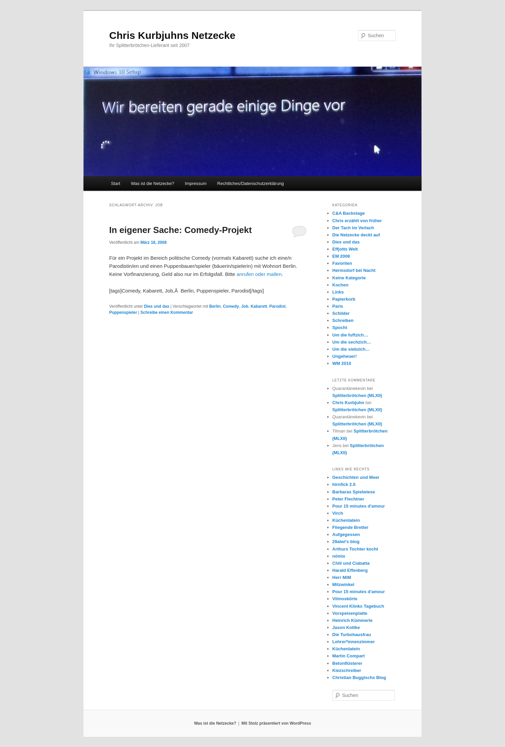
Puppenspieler (123, 312)
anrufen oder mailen (259, 274)
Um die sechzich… (351, 342)
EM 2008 (341, 256)
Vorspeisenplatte (349, 613)
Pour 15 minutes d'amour (358, 506)
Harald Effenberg (350, 570)
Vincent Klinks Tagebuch (358, 606)
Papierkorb (343, 299)
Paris (337, 306)
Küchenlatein (346, 520)
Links (338, 292)
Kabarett (258, 306)
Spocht (339, 327)
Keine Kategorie (349, 277)
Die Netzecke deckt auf (356, 234)
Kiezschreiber (346, 670)
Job (244, 306)
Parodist (277, 306)
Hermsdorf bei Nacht (354, 270)
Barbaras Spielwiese (353, 491)
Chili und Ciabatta (351, 563)
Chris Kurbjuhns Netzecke (172, 35)
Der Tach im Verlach (353, 227)
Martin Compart (348, 655)
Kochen (340, 284)
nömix (338, 556)
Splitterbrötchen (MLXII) (357, 395)
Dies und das (156, 306)
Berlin (215, 306)
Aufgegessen (346, 534)
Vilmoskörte (344, 598)
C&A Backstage (348, 213)
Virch (337, 513)
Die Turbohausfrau (351, 634)
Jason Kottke (346, 627)
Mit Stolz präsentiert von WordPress (276, 723)
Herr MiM (341, 577)
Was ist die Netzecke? (152, 183)
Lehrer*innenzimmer (353, 641)
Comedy (231, 306)
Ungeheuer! (344, 356)
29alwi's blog (345, 541)
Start (115, 183)
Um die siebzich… (351, 349)
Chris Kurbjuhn (348, 402)
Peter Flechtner (348, 498)
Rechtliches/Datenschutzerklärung (250, 183)
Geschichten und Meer (355, 477)
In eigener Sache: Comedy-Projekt (180, 230)
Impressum (196, 183)
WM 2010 (341, 363)
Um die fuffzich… (350, 334)
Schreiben (343, 320)
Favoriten (342, 263)
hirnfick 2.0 (344, 484)
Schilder (341, 313)
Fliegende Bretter (350, 527)
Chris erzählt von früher (357, 220)
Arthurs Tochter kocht (355, 549)
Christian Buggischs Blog (359, 677)
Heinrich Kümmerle (352, 620)
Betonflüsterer (347, 663)
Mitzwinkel (343, 584)
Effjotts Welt (345, 249)
